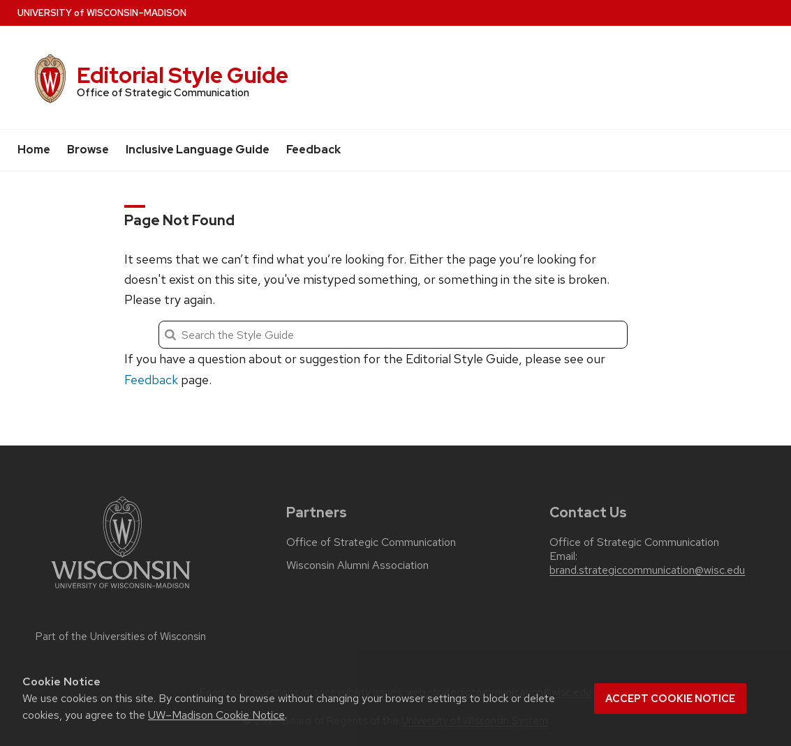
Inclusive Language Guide (197, 149)
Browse (88, 149)
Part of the (121, 637)
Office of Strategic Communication (371, 542)
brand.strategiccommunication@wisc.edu (647, 570)
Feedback (313, 149)
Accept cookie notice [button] (670, 699)
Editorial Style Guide (182, 75)
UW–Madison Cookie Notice (216, 715)
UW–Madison (101, 13)
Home (33, 149)
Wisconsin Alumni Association (357, 565)
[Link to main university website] (121, 591)
